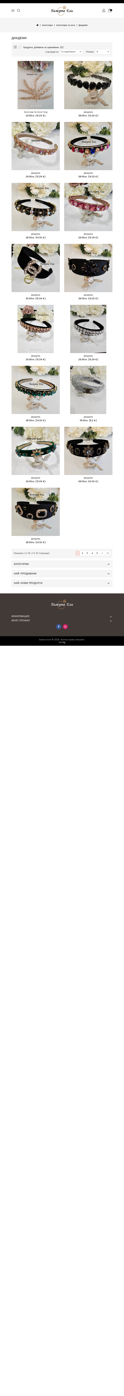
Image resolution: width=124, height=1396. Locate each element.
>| (107, 553)
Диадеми (83, 25)
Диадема (88, 112)
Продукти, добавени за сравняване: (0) (43, 47)
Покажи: (90, 51)
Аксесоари (47, 25)
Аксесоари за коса (65, 25)
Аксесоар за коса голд (36, 112)
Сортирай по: (52, 51)
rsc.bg (62, 642)
